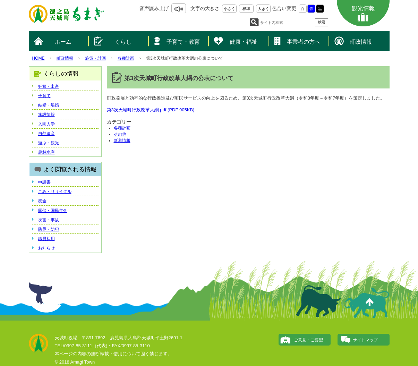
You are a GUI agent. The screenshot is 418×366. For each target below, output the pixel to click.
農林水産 (46, 152)
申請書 (44, 182)
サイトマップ (365, 340)
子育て (44, 95)
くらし (123, 42)
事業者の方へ (303, 42)
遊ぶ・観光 (48, 143)
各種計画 (126, 58)
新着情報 (122, 140)
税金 (42, 200)
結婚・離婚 (48, 105)
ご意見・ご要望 (308, 340)
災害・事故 (48, 220)
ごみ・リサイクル (54, 191)
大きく (263, 9)
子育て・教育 (183, 42)
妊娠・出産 (48, 86)
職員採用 (46, 238)
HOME (38, 58)
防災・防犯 (48, 229)
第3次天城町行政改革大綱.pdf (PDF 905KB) (151, 109)
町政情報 (361, 42)
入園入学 (46, 124)
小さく (229, 9)
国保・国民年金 (52, 210)
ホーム (63, 42)
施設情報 (46, 114)
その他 (120, 134)
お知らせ (46, 248)
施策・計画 (95, 58)
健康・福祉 (243, 42)
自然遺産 (46, 133)
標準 (246, 9)
